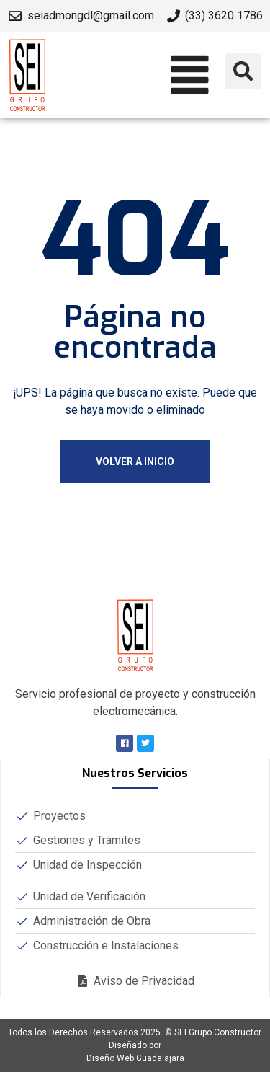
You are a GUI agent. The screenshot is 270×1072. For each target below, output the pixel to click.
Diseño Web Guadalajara (135, 1058)
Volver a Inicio (135, 461)
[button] (135, 75)
